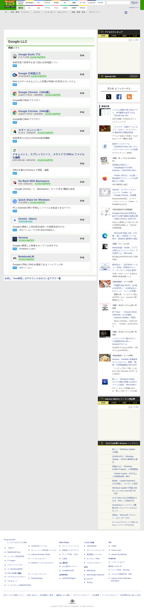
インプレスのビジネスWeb (17, 542)
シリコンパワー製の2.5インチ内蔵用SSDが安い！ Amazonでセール (124, 341)
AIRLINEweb (91, 546)
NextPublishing (36, 578)
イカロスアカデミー (94, 563)
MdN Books (91, 571)
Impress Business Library (40, 554)
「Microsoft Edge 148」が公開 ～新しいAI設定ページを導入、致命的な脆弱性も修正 (125, 236)
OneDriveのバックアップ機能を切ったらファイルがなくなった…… (125, 508)
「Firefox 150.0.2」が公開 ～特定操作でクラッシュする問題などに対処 (125, 178)
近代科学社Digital (68, 578)
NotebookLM (26, 256)
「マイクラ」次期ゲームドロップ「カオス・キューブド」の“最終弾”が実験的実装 (125, 130)
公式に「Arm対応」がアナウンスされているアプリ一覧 (32, 278)
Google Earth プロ (29, 54)
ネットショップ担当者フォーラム (44, 550)
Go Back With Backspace (34, 180)
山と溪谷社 (63, 563)
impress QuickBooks (119, 554)
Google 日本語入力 (29, 73)
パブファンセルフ (118, 562)
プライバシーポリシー (81, 595)
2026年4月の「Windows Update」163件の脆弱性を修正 (125, 459)
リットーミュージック (70, 546)
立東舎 (64, 559)
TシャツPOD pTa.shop (120, 570)
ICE (110, 542)
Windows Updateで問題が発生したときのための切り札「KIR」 (124, 491)
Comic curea (116, 550)
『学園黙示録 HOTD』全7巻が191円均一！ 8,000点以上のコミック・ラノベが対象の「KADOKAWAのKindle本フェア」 (125, 291)
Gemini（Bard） (28, 218)
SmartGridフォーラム (39, 546)
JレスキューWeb (93, 559)
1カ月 (135, 36)
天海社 (113, 546)
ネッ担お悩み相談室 (14, 569)
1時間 (103, 36)
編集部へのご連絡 (63, 595)
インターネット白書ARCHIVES (19, 585)
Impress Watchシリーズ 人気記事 (120, 399)
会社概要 (96, 595)
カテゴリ (126, 16)
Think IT (11, 548)
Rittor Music (64, 542)
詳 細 (82, 55)
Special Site (110, 76)
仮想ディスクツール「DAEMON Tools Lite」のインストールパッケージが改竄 (125, 147)
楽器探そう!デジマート (70, 550)
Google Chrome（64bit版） (34, 111)
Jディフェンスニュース (95, 550)
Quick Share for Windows (34, 199)
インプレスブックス (38, 574)
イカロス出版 (89, 542)
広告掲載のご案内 (46, 595)
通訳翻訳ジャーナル (94, 554)
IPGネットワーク (115, 566)
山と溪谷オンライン (69, 566)
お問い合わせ (32, 595)
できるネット (12, 581)
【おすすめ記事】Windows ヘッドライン (122, 443)
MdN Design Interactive (95, 575)
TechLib (90, 582)
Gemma (23, 237)
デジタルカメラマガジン (16, 577)
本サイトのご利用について (14, 595)
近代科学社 (63, 575)
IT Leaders (11, 561)
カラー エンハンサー (30, 129)
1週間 (124, 36)
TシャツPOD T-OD (70, 554)
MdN (86, 567)
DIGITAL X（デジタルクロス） (42, 563)
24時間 (113, 36)
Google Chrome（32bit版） (34, 92)
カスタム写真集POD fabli (121, 574)
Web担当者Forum (14, 552)
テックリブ (88, 579)
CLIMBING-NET (68, 571)
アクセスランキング (113, 32)
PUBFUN (112, 559)
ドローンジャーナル (14, 565)
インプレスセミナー (38, 559)
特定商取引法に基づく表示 (130, 595)
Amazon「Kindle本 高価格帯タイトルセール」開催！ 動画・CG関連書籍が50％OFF (124, 362)
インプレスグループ (109, 595)
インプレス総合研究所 (15, 556)
